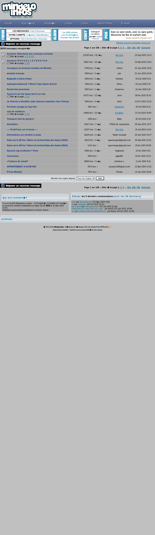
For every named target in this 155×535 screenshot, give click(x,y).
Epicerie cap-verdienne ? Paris (22, 150)
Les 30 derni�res (70, 35)
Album (76, 196)
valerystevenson (92, 206)
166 (138, 47)
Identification (43, 35)
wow (74, 202)
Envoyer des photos (70, 37)
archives (7, 219)
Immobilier (12, 124)
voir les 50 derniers (127, 196)
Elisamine (119, 107)
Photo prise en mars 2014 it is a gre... (88, 209)
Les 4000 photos (70, 32)
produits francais (15, 73)
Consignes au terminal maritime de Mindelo (29, 68)
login (99, 36)
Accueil (8, 23)
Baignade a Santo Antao (19, 78)
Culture (68, 23)
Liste (32, 31)
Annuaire (43, 39)
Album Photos (104, 23)
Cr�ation (30, 35)
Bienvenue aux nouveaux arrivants (35, 54)
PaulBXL (119, 113)
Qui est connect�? (15, 197)
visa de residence (16, 111)
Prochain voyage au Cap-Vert (22, 107)
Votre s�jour (28, 23)
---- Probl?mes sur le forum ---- (22, 129)
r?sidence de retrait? (17, 161)
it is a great (76, 206)
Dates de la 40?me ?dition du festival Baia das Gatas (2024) (37, 140)
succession (13, 156)
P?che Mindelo (14, 172)
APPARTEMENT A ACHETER (21, 166)
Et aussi (125, 23)
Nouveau (40, 31)
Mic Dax (119, 55)
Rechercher (31, 39)
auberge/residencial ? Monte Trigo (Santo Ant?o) (32, 84)
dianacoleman (86, 202)
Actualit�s (49, 23)
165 (133, 47)
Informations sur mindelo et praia (24, 135)
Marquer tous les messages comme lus (133, 43)
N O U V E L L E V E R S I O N (32, 60)
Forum (84, 23)
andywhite (82, 204)
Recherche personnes (18, 89)
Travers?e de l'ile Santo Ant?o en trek (26, 94)
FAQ (23, 39)
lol (73, 204)
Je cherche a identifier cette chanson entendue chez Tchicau (38, 101)
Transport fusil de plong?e (20, 119)
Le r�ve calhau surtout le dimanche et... (89, 211)
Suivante (145, 47)
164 (129, 47)
